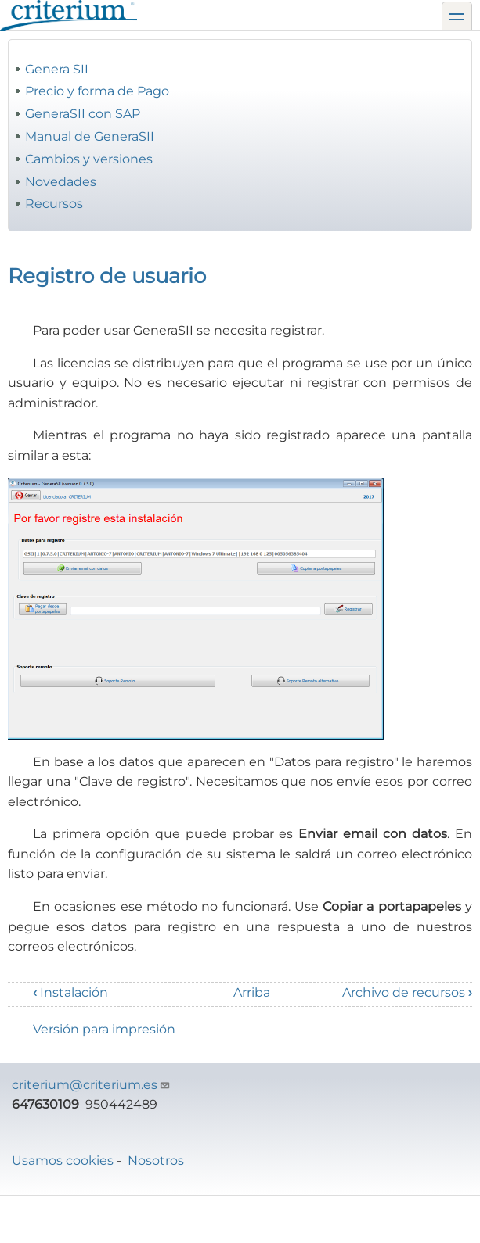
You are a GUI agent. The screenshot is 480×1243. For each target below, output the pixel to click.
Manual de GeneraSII (89, 136)
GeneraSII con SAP (82, 113)
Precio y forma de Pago (97, 91)
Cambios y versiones (89, 159)
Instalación (70, 992)
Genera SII (56, 69)
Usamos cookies (63, 1160)
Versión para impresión (104, 1029)
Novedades (60, 181)
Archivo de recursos (407, 992)
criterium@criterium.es (91, 1084)
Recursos (54, 203)
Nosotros (156, 1160)
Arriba (251, 992)
